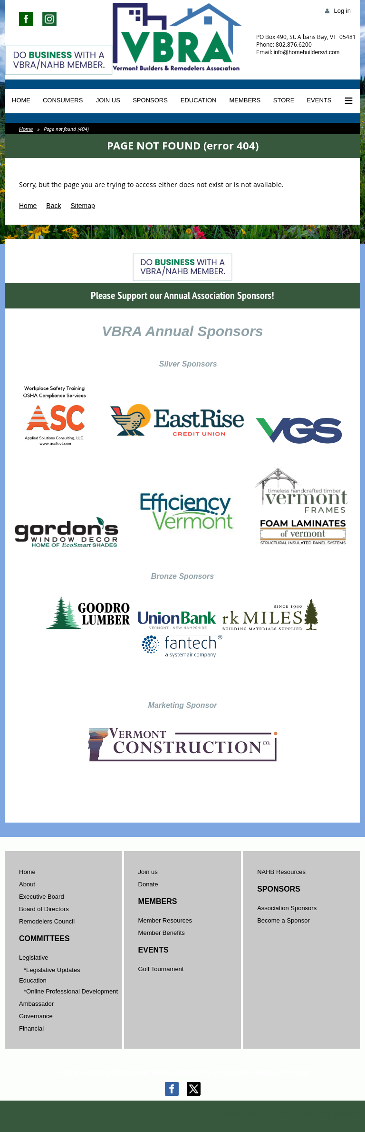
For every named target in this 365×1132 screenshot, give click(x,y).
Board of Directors (44, 909)
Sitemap (82, 205)
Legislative (33, 957)
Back (53, 205)
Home (26, 129)
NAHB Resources (281, 871)
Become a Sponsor (283, 920)
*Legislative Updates (52, 969)
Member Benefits (161, 932)
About (27, 884)
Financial (31, 1028)
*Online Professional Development (71, 991)
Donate (148, 884)
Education (33, 980)
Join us (148, 871)
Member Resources (165, 920)
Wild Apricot (276, 1114)
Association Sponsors (287, 908)
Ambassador (36, 1003)
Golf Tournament (161, 969)
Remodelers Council (47, 921)
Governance (36, 1016)
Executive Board (41, 896)
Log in (342, 10)
